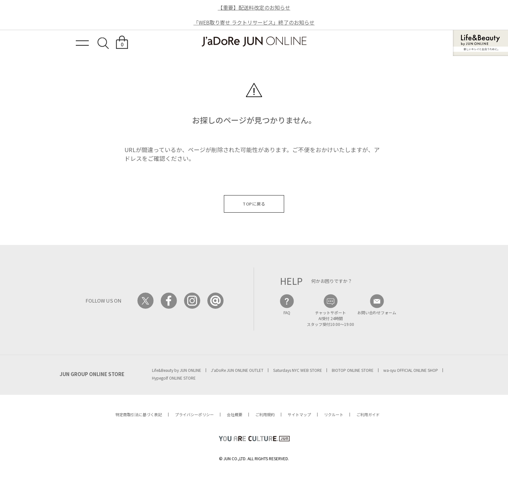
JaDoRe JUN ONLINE (254, 42)
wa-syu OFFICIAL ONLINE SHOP (410, 370)
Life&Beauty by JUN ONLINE (176, 370)
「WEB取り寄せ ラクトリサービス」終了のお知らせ (254, 22)
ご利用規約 (265, 414)
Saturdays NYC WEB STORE (297, 370)
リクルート (333, 414)
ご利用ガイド (368, 414)
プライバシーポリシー (194, 414)
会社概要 (234, 414)
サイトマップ (299, 414)
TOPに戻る (254, 204)
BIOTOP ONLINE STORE (353, 370)
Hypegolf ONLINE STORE (174, 378)
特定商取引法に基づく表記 (138, 414)
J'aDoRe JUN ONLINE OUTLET (237, 370)
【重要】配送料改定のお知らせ (254, 7)
